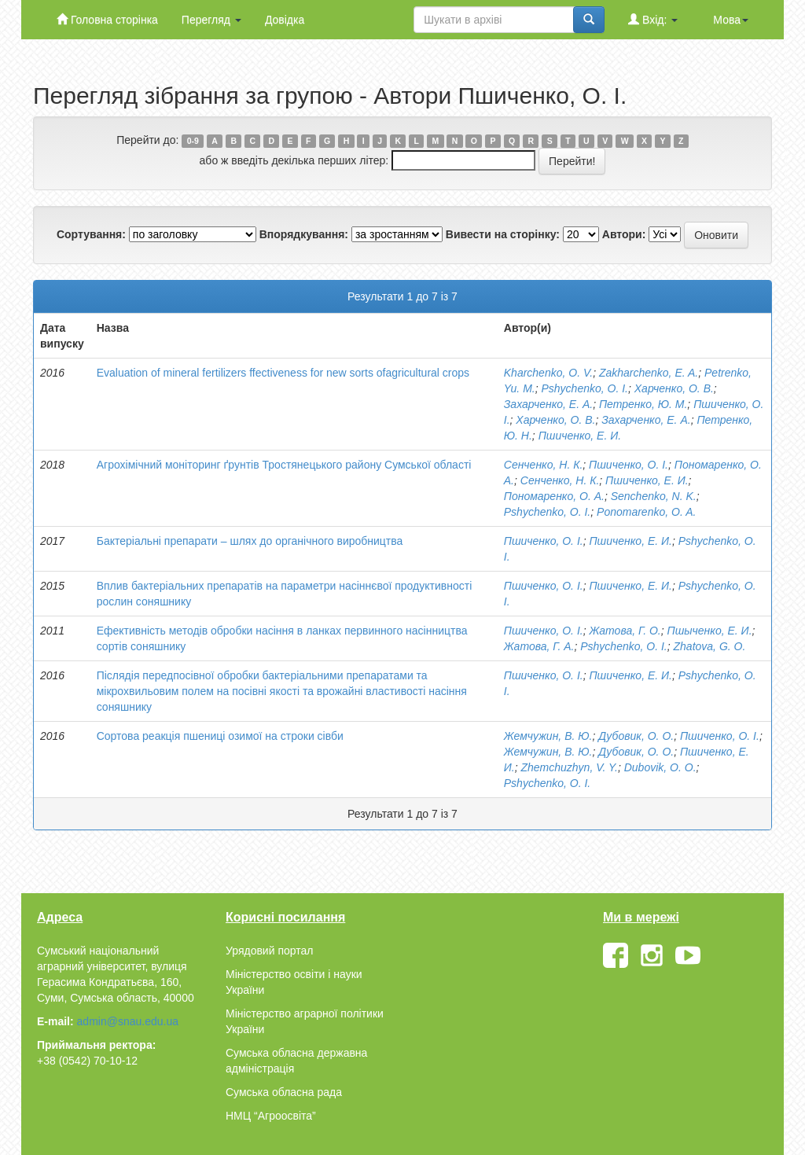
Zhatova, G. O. (710, 646)
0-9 (193, 140)
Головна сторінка (107, 19)
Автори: (624, 234)
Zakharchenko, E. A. (648, 372)
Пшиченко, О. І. (628, 464)
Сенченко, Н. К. (543, 464)
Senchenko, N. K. (654, 496)
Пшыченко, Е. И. (709, 630)
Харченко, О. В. (674, 388)
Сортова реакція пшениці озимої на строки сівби (220, 736)
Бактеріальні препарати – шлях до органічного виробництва (250, 541)
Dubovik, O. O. (660, 767)
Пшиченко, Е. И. (580, 435)
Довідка (284, 19)
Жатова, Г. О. (624, 630)
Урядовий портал (269, 950)
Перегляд (211, 19)
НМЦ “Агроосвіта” (271, 1115)
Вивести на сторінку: (503, 234)
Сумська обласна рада (284, 1092)
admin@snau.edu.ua (127, 1021)
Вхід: (653, 19)
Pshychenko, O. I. (584, 388)
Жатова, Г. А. (539, 646)
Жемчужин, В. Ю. (548, 736)
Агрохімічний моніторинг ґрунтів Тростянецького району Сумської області (284, 464)
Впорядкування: (303, 234)
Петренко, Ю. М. (643, 404)
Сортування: (91, 234)
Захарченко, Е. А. (548, 404)
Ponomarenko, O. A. (646, 512)
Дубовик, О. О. (636, 736)
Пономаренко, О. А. (554, 496)
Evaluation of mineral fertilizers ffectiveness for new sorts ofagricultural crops (283, 372)
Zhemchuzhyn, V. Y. (568, 767)
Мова (730, 19)
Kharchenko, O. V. (548, 372)
